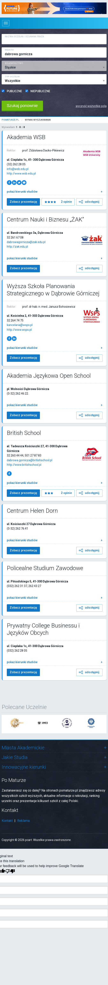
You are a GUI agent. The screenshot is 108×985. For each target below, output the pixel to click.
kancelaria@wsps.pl (20, 325)
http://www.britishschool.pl (24, 464)
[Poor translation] (10, 871)
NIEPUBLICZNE (40, 91)
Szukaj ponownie (22, 105)
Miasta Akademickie (23, 748)
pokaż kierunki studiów (22, 191)
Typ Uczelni (12, 76)
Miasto (9, 50)
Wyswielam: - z (13, 127)
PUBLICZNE (14, 91)
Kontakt (7, 821)
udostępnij (88, 201)
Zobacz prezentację (23, 202)
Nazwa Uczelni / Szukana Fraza (24, 36)
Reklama (23, 821)
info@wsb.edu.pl (17, 169)
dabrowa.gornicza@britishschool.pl (29, 460)
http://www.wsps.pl (19, 329)
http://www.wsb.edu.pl (21, 173)
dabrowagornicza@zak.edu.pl (26, 242)
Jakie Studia (15, 757)
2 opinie (65, 202)
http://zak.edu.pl (17, 246)
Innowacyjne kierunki (24, 767)
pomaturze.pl (10, 120)
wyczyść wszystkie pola (91, 106)
